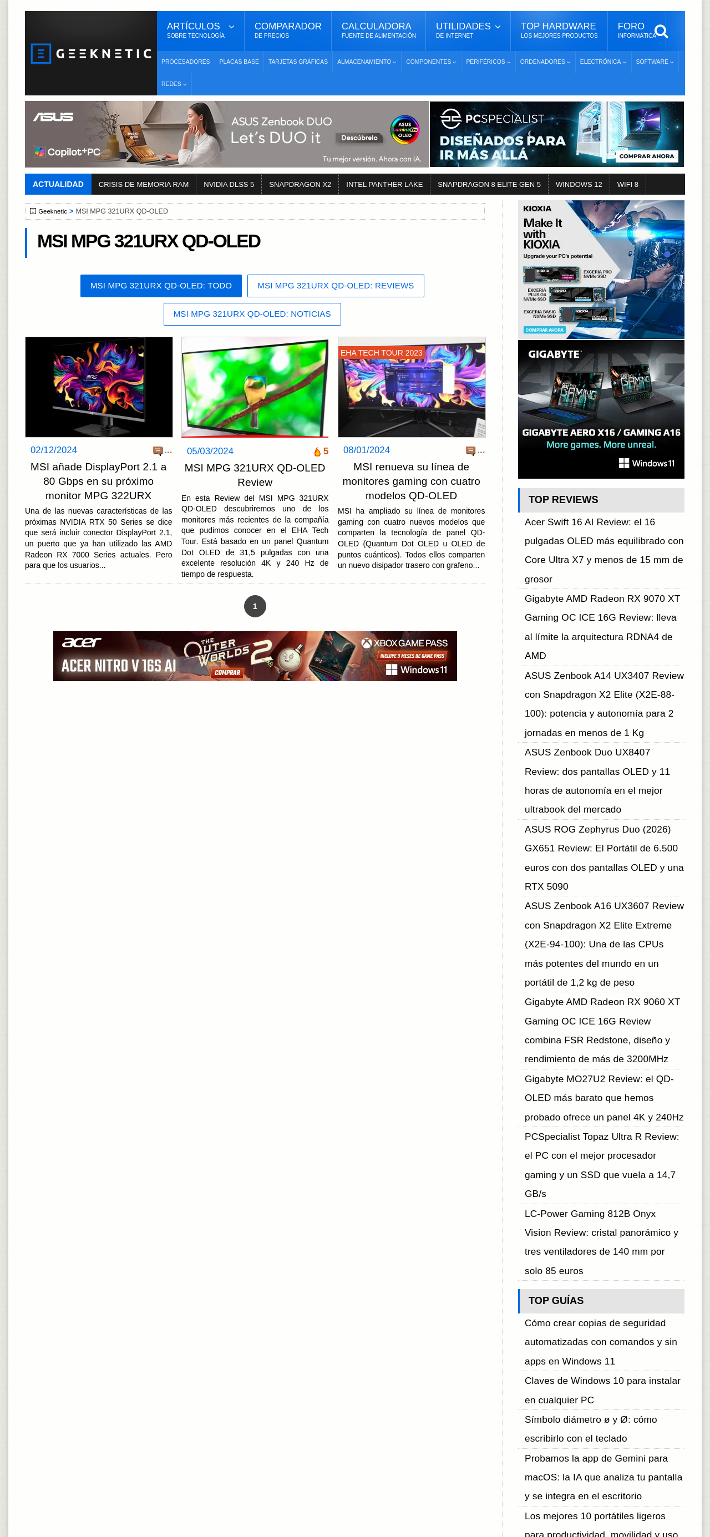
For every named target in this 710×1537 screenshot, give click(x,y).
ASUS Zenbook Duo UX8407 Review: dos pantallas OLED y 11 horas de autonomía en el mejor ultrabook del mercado (604, 654)
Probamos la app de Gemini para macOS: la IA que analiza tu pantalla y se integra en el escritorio (604, 1058)
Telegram (532, 1398)
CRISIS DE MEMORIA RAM (144, 184)
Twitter (527, 1359)
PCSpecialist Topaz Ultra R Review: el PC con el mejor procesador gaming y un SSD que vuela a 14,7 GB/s (604, 864)
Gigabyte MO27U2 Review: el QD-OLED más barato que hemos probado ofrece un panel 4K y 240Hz (604, 827)
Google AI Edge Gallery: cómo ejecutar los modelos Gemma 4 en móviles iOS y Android (601, 1182)
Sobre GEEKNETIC (81, 1340)
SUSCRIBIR (533, 1458)
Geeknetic (54, 211)
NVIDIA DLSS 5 (229, 184)
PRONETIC (323, 1523)
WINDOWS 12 (579, 184)
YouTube (531, 1379)
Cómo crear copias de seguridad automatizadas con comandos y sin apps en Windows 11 (602, 971)
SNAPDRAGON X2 (300, 184)
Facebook (533, 1340)
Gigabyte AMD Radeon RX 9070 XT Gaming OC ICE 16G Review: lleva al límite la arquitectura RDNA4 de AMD (596, 568)
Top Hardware (559, 30)
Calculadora (379, 30)
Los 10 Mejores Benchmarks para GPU (350, 1489)
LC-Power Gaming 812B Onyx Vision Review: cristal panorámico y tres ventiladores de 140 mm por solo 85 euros (604, 902)
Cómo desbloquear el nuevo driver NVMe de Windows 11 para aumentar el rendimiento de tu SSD (603, 1120)
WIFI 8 (627, 184)
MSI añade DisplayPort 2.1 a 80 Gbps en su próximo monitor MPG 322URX (98, 483)
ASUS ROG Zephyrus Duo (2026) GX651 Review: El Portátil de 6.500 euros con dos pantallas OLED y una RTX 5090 (603, 691)
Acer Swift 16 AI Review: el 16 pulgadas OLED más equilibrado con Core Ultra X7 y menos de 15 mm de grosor (603, 530)
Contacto (61, 1398)
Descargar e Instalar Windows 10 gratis (350, 1372)
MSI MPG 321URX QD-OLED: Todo (154, 286)
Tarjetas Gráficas (298, 62)
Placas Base (239, 62)
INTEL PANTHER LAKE (384, 184)
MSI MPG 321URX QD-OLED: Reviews (342, 286)
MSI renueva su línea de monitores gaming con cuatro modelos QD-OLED (411, 483)
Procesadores (185, 62)
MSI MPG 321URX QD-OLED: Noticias (252, 316)
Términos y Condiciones (90, 1359)
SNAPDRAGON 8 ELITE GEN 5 (489, 184)
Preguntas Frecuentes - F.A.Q (101, 1379)
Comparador (288, 30)
